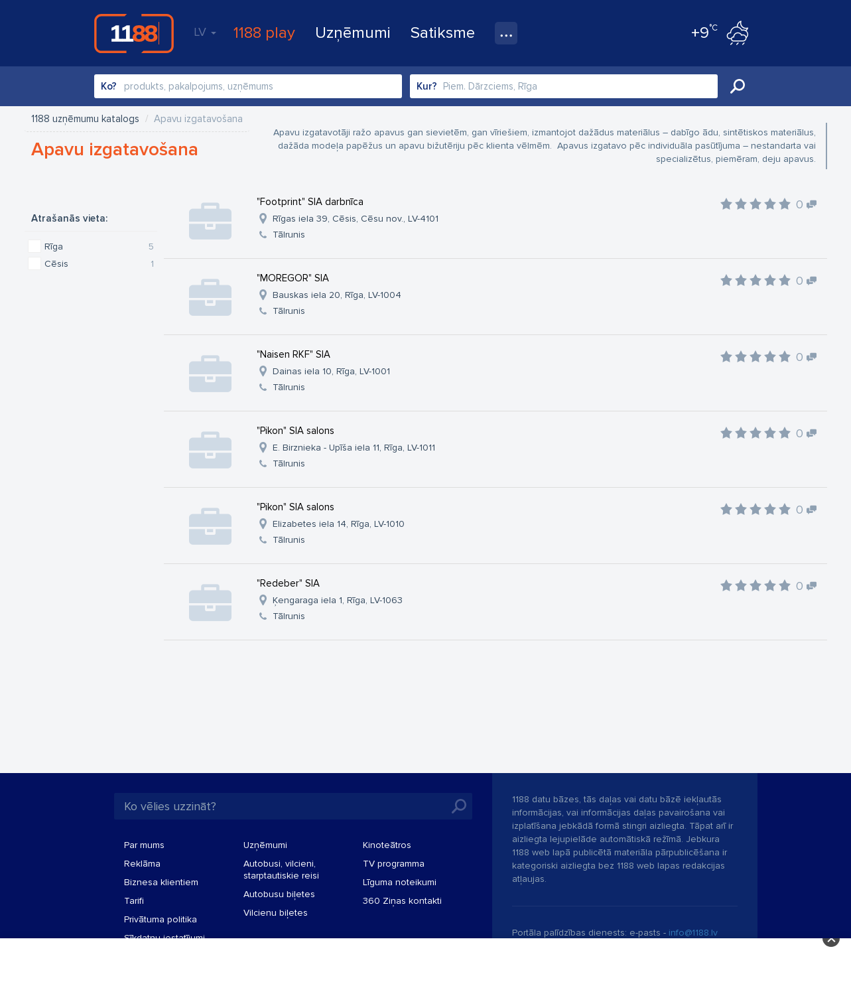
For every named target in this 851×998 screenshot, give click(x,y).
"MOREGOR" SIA (293, 278)
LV (205, 32)
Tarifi (134, 900)
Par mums (144, 845)
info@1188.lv (693, 932)
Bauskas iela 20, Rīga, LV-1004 (337, 295)
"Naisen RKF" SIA (293, 354)
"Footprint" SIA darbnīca (310, 202)
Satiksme (443, 32)
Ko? (109, 86)
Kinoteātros (387, 845)
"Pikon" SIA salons (295, 431)
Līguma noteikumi (399, 882)
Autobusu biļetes (279, 894)
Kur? (427, 86)
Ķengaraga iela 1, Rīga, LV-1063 (338, 600)
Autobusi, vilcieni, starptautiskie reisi (281, 869)
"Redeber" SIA (288, 583)
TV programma (394, 863)
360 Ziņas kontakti (402, 900)
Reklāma (142, 863)
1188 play (264, 32)
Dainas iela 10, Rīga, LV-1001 (331, 371)
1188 (134, 33)
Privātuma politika (160, 919)
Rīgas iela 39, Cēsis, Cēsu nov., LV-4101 (355, 218)
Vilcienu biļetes (275, 912)
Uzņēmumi (353, 32)
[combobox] (248, 86)
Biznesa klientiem (161, 882)
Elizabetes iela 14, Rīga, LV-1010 (339, 524)
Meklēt (737, 86)
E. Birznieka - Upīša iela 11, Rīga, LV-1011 (354, 447)
